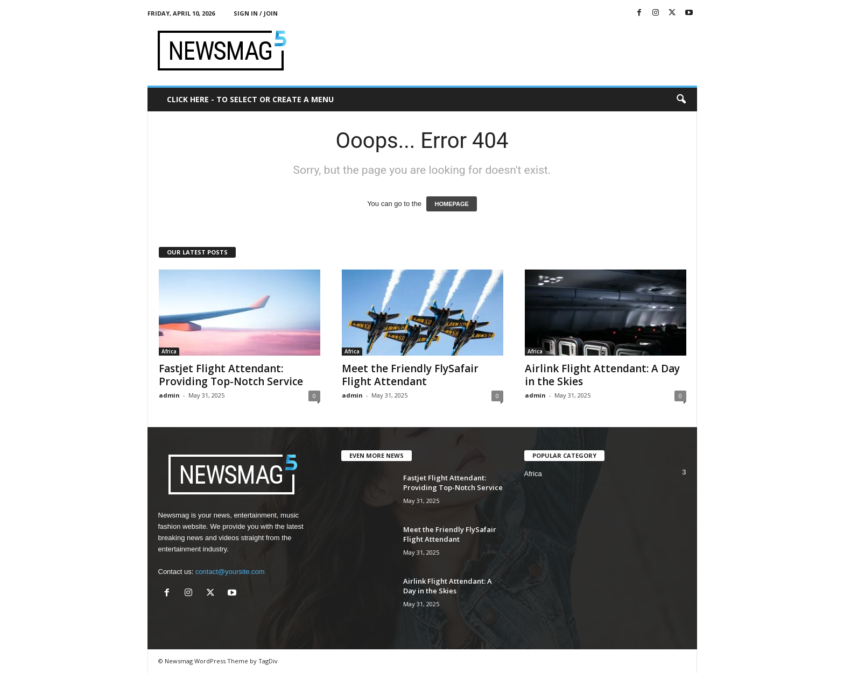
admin (169, 395)
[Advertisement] (501, 50)
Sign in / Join (256, 13)
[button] (681, 99)
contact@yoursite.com (230, 572)
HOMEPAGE (451, 204)
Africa (169, 351)
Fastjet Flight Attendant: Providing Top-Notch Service (231, 375)
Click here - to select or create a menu (250, 99)
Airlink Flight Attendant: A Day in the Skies (602, 375)
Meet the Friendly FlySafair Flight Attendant (410, 375)
